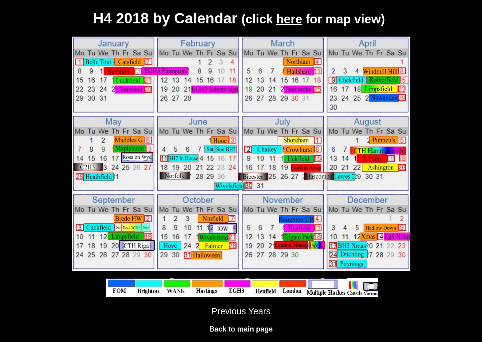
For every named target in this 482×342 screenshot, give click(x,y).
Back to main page (241, 329)
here (289, 19)
